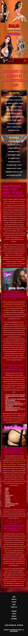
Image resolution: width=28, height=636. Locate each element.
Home (14, 597)
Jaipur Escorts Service (14, 124)
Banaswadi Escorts (14, 152)
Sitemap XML (20, 625)
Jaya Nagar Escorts (14, 141)
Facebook (14, 611)
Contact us (14, 607)
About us (14, 599)
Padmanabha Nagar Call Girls (14, 172)
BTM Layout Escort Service (14, 110)
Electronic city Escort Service (14, 103)
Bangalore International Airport (14, 117)
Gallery (14, 602)
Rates (14, 604)
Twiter (14, 614)
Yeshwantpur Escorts (14, 148)
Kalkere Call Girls (14, 130)
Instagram (14, 619)
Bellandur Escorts (14, 158)
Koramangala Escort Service (14, 100)
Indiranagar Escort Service (14, 97)
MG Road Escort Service (14, 113)
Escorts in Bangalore (10, 625)
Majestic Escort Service (14, 120)
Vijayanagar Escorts (14, 162)
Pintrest (14, 616)
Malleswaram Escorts (14, 145)
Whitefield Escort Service (14, 107)
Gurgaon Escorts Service (14, 168)
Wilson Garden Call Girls (14, 175)
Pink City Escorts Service (14, 127)
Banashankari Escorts (14, 155)
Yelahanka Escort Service (14, 165)
